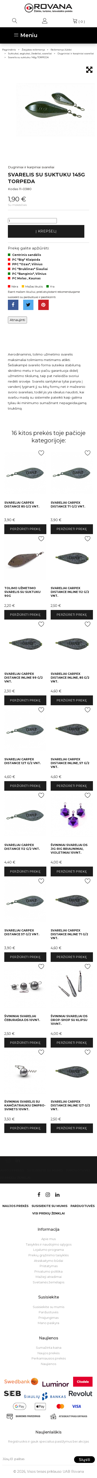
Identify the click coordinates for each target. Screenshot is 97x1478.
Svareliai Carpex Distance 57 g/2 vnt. (21, 932)
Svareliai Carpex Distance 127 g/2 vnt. (22, 761)
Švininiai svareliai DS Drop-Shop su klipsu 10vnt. (69, 1020)
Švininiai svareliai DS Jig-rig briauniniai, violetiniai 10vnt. (69, 848)
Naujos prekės (15, 1206)
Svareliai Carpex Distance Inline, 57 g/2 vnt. (70, 763)
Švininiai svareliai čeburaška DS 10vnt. (22, 1018)
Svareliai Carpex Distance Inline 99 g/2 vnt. (23, 677)
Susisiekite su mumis (45, 1170)
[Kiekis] (32, 220)
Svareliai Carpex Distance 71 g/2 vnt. (68, 504)
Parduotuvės (78, 1170)
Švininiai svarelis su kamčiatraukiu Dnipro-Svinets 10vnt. (25, 1105)
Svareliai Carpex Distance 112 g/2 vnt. (22, 847)
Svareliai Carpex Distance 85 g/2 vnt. (21, 504)
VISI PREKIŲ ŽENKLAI (48, 1213)
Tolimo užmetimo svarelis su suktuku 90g (22, 592)
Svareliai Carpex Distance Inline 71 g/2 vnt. (69, 934)
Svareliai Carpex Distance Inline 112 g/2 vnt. (70, 592)
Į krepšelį (46, 231)
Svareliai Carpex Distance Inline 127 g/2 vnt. (70, 1105)
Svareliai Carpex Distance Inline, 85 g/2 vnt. (70, 677)
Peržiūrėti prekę (25, 529)
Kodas (13, 189)
